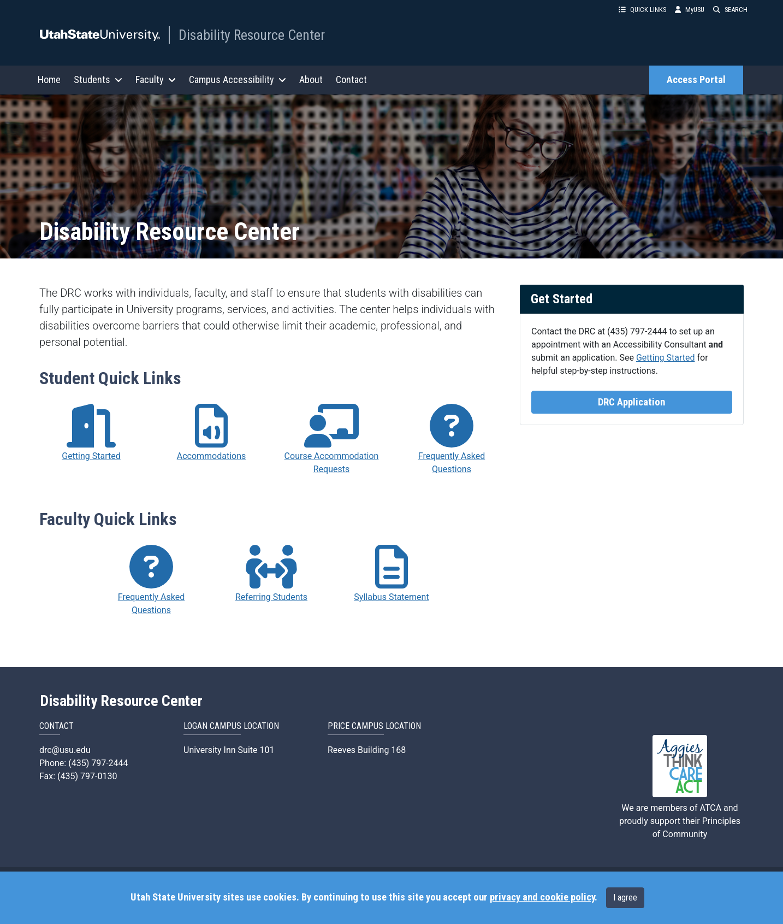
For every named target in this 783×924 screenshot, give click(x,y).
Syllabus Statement (391, 597)
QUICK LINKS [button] (642, 9)
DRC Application (631, 402)
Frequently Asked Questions (451, 462)
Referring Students (271, 597)
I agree (625, 897)
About (311, 79)
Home (49, 79)
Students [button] (98, 79)
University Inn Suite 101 (228, 750)
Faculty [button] (155, 79)
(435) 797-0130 (87, 776)
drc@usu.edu (64, 750)
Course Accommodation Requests (331, 462)
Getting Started (665, 357)
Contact (351, 79)
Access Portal (696, 80)
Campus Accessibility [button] (237, 79)
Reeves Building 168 (367, 750)
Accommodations (211, 456)
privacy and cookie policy (542, 897)
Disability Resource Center (252, 35)
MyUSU (689, 9)
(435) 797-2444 (637, 331)
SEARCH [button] (730, 9)
